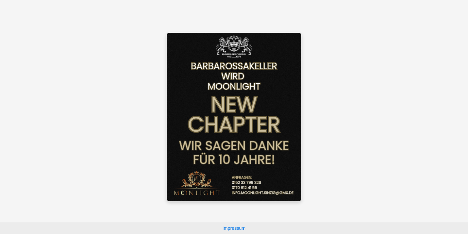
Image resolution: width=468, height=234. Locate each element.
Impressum (233, 228)
